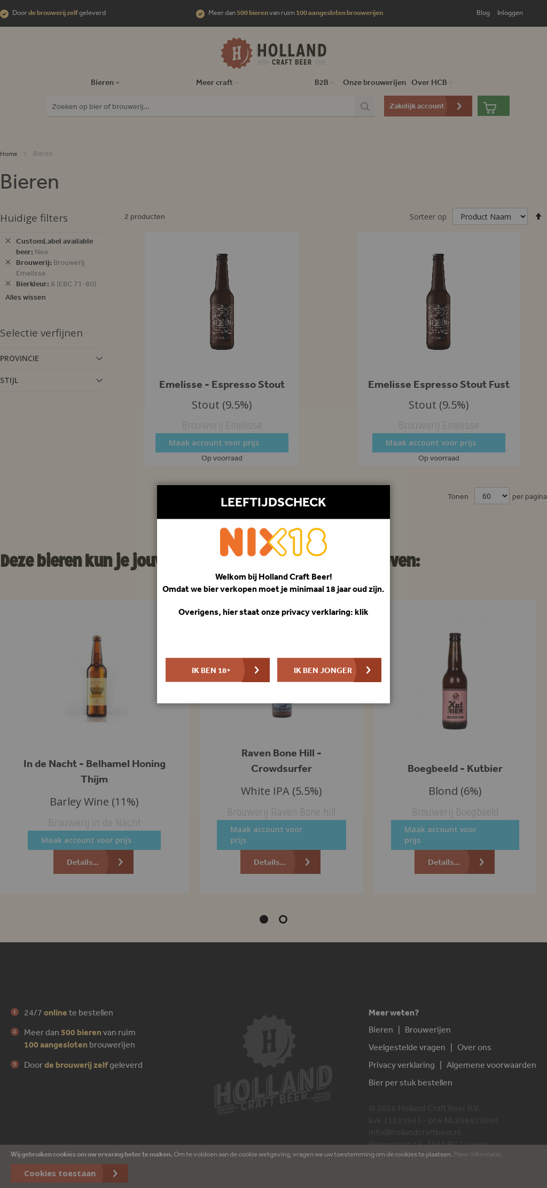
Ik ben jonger (323, 670)
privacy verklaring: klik (325, 611)
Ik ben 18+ (211, 670)
